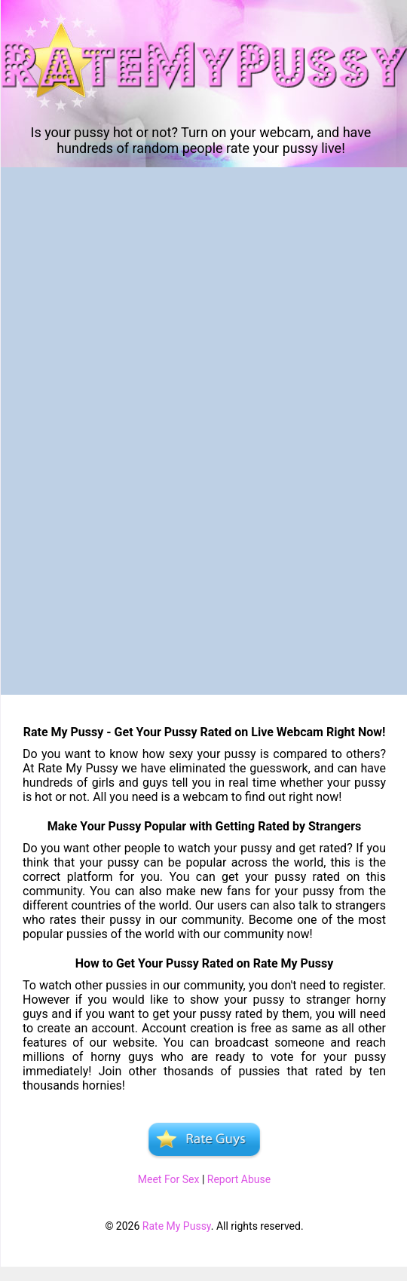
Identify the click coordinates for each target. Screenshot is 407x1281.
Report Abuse (239, 1179)
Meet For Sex (169, 1179)
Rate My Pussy (176, 1226)
